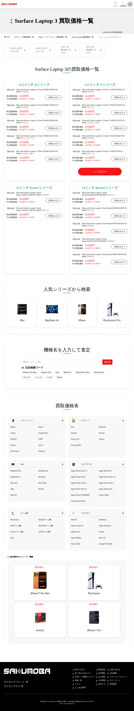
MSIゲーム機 (15, 526)
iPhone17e (67, 372)
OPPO (40, 439)
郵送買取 (101, 670)
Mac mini (13, 483)
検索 (107, 362)
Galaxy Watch (104, 495)
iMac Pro (13, 495)
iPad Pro (74, 433)
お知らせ (101, 684)
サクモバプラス (13, 686)
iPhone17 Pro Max (29, 372)
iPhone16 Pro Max (82, 372)
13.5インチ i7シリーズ (41, 49)
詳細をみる (52, 97)
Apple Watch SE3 (105, 471)
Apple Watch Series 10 (107, 477)
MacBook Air (43, 471)
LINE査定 (102, 680)
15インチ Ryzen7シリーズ (66, 50)
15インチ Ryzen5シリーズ (91, 50)
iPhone (59, 377)
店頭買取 (101, 673)
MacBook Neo (15, 471)
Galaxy (13, 433)
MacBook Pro (15, 477)
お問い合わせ (115, 670)
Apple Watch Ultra (105, 489)
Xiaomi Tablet (76, 445)
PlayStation (14, 520)
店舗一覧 (78, 680)
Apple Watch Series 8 (78, 489)
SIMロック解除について (84, 677)
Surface (101, 439)
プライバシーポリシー (119, 677)
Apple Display (76, 538)
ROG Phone (14, 451)
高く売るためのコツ (83, 673)
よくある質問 (80, 688)
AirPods (74, 520)
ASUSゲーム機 (44, 532)
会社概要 (113, 673)
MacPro (41, 489)
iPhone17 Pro (46, 372)
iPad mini (102, 427)
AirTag (101, 532)
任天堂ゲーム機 (44, 520)
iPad (57, 372)
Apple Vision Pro (77, 526)
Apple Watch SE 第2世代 (80, 495)
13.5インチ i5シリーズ (16, 49)
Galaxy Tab (75, 439)
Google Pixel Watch (78, 501)
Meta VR (102, 538)
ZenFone (41, 451)
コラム (77, 684)
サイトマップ (115, 680)
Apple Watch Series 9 (78, 483)
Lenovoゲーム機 (16, 532)
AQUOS (13, 439)
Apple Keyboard (105, 526)
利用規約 (113, 684)
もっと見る (98, 171)
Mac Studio (42, 483)
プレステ (26, 377)
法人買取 (101, 677)
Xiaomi (13, 445)
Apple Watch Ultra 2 (106, 483)
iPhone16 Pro (99, 372)
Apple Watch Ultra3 (78, 477)
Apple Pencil (75, 532)
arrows (40, 445)
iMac (12, 489)
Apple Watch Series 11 (79, 471)
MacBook (41, 477)
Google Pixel (43, 433)
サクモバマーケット (15, 682)
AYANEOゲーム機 (45, 526)
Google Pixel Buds (105, 544)
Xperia (40, 427)
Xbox (12, 538)
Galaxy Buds (75, 544)
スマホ (49, 377)
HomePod (102, 520)
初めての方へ (80, 670)
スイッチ (38, 377)
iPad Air (102, 433)
